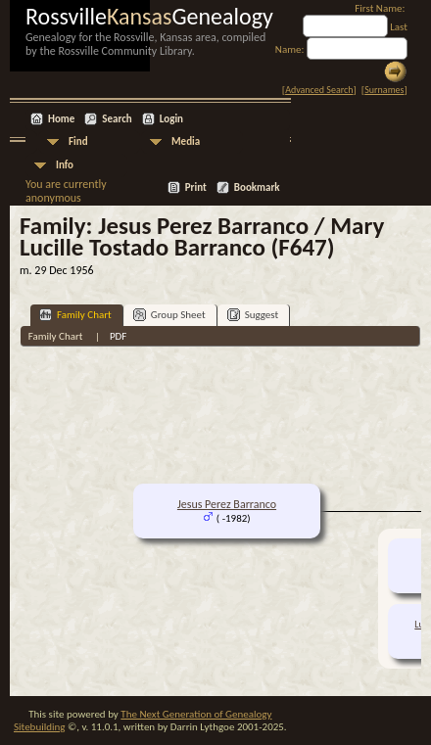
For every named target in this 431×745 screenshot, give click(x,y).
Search (116, 119)
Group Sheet (169, 314)
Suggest (253, 314)
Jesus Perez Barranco (226, 504)
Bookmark (257, 187)
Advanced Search (319, 89)
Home (61, 119)
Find (78, 141)
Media (185, 141)
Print (196, 187)
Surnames (384, 89)
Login (171, 119)
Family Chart (75, 314)
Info (64, 165)
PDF (118, 336)
